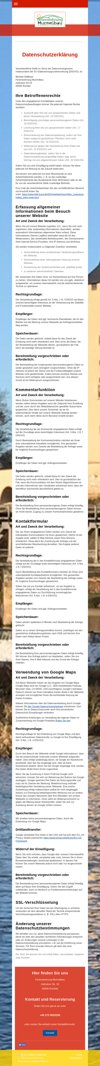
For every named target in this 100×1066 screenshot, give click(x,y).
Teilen (22, 1045)
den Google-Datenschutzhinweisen (45, 706)
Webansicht (75, 1058)
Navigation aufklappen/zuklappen (50, 4)
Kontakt (50, 1033)
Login (79, 1054)
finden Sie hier (62, 720)
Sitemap (41, 1054)
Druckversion (27, 1054)
